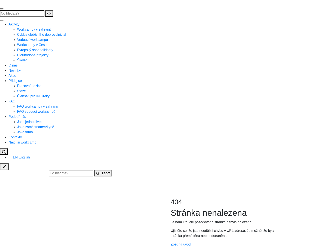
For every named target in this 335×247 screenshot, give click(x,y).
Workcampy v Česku (32, 45)
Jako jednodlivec (29, 122)
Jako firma (25, 132)
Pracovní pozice (29, 86)
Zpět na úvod (181, 244)
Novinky (15, 70)
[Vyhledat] (49, 13)
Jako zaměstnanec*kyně (35, 127)
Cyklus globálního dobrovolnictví (41, 34)
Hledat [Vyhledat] (103, 173)
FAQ (12, 101)
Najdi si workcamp (22, 142)
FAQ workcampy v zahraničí (38, 106)
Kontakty (15, 137)
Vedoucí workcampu (32, 39)
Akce (12, 75)
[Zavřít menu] (1, 20)
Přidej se (15, 81)
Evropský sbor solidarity (35, 50)
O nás (13, 65)
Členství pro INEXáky (33, 96)
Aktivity (14, 24)
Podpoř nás (17, 116)
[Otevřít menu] (1, 8)
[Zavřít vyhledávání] (4, 166)
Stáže (21, 91)
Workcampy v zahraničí (35, 29)
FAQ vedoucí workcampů (36, 111)
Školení (22, 60)
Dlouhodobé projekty (32, 55)
